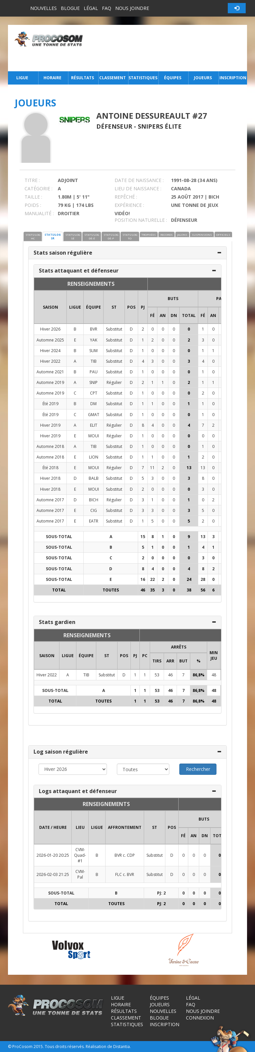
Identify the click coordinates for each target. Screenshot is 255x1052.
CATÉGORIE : (38, 188)
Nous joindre (132, 8)
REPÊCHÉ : (126, 197)
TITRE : (32, 180)
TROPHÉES (148, 234)
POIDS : (33, 205)
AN (163, 315)
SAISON (50, 307)
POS (131, 307)
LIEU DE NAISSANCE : (138, 188)
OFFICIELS (223, 234)
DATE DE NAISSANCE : (139, 180)
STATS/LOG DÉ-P (111, 236)
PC (144, 655)
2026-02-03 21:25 (53, 874)
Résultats (82, 78)
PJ (143, 307)
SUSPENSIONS (202, 234)
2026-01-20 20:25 (53, 855)
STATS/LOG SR (52, 236)
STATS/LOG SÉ (72, 236)
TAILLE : (33, 197)
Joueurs (203, 78)
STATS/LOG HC (33, 236)
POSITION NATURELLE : (141, 220)
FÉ (152, 315)
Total (189, 315)
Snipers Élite (160, 126)
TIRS (156, 661)
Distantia (121, 1046)
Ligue (22, 78)
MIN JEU (214, 655)
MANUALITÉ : (39, 213)
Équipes (172, 78)
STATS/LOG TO (130, 236)
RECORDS (166, 234)
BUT (183, 661)
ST (114, 307)
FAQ (106, 8)
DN (174, 315)
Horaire (52, 78)
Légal (91, 8)
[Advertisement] (166, 48)
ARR (170, 661)
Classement (112, 78)
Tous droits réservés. (65, 1046)
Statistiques (142, 78)
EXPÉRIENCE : (129, 205)
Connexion (200, 1018)
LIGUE (75, 307)
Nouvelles (43, 8)
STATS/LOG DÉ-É (91, 236)
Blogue (70, 8)
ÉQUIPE (93, 307)
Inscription (232, 78)
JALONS (182, 234)
